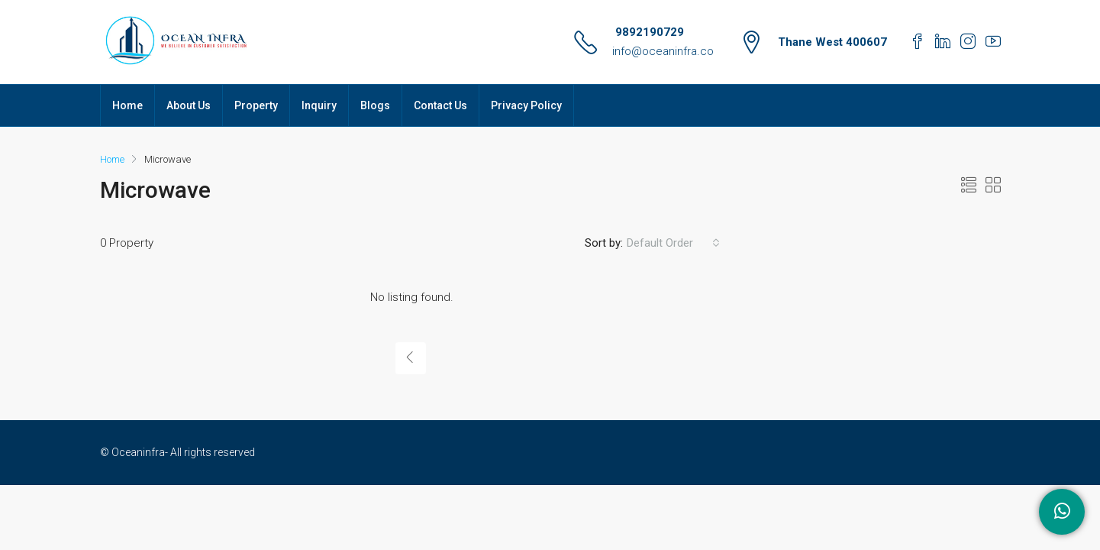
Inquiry (319, 105)
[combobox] (673, 243)
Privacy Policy (526, 105)
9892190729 (648, 32)
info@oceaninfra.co (663, 51)
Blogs (375, 105)
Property (256, 105)
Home (127, 105)
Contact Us (440, 105)
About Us (188, 105)
